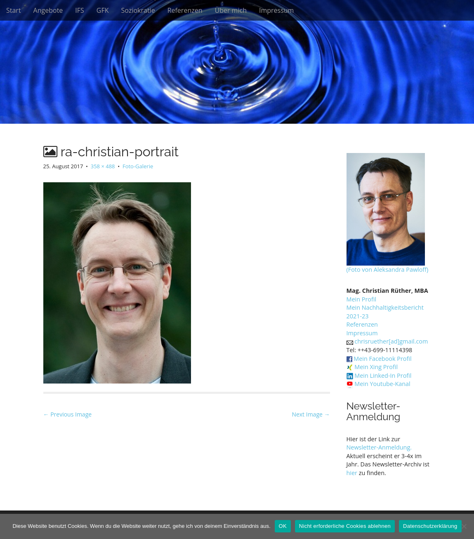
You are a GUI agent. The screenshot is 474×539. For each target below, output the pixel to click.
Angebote (48, 10)
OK (283, 526)
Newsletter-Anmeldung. (379, 447)
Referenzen (185, 10)
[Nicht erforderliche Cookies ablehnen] (464, 526)
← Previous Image (67, 414)
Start (13, 10)
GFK (103, 10)
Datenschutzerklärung (430, 526)
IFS (79, 10)
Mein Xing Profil (376, 367)
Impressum (276, 10)
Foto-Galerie (138, 166)
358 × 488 (103, 166)
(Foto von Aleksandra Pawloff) (388, 269)
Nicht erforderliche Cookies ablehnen (345, 526)
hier (352, 473)
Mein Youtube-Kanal (382, 384)
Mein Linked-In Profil (382, 375)
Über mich (230, 10)
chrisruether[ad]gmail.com (391, 341)
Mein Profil (362, 299)
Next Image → (311, 414)
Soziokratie (138, 10)
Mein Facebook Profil (382, 358)
